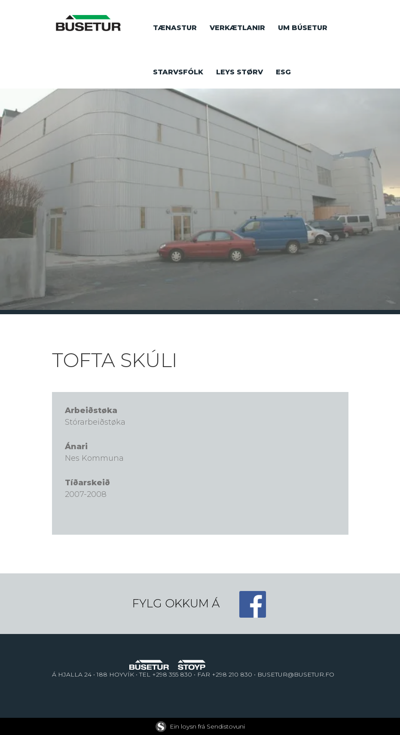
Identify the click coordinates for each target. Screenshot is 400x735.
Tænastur (175, 28)
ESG (283, 72)
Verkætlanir (237, 28)
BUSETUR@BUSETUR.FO (295, 674)
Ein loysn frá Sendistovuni (200, 726)
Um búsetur (302, 28)
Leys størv (239, 72)
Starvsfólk (178, 72)
